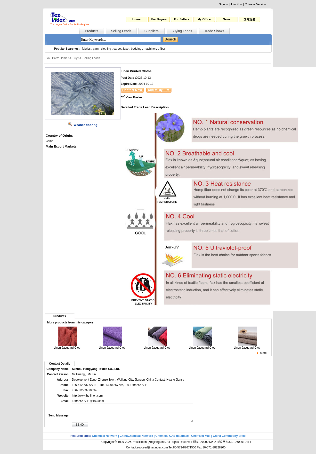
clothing (106, 48)
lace (126, 48)
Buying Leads (181, 31)
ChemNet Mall (200, 439)
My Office (204, 19)
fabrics (86, 48)
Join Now (236, 4)
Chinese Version (255, 4)
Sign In (223, 4)
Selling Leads (121, 31)
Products (91, 31)
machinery (150, 48)
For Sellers (181, 19)
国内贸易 (249, 19)
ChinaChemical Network (136, 439)
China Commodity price (229, 439)
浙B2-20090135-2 (204, 445)
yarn (95, 48)
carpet (117, 48)
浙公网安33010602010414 (234, 445)
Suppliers (151, 31)
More (263, 353)
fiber (162, 48)
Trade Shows (214, 31)
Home (136, 19)
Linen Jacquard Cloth (67, 346)
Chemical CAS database (172, 439)
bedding (136, 48)
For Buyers (159, 19)
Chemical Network (105, 439)
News (226, 19)
